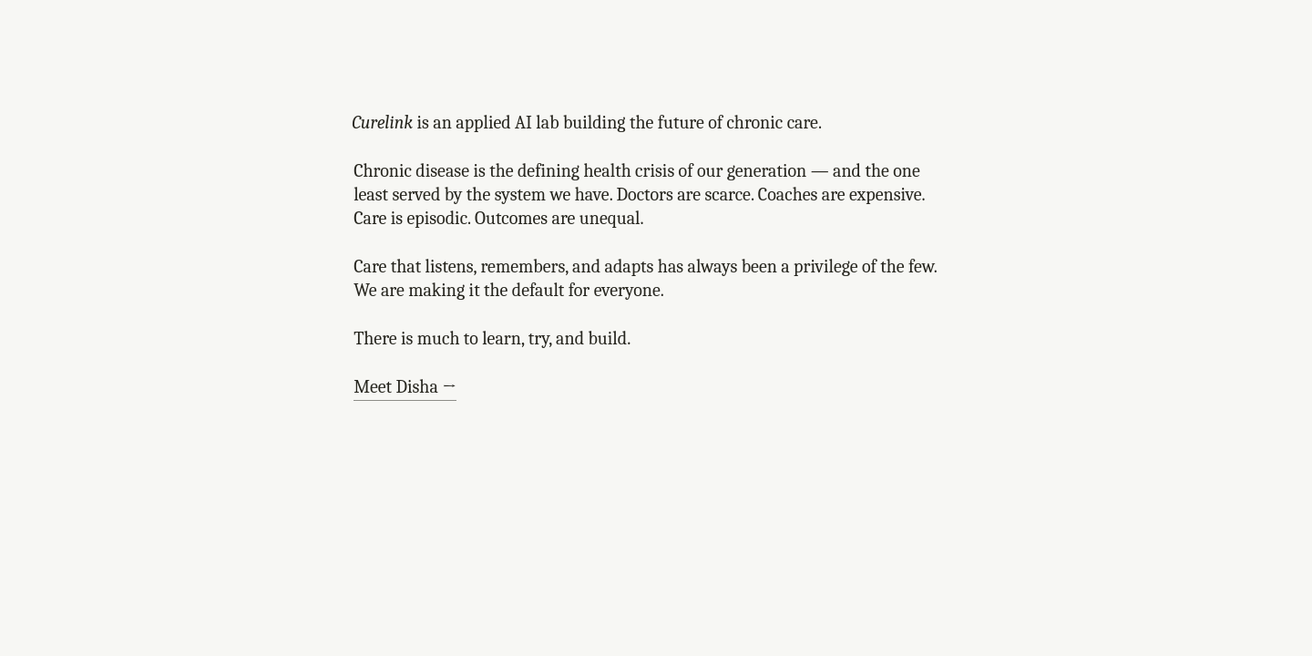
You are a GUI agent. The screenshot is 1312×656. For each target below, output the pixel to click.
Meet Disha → (405, 386)
